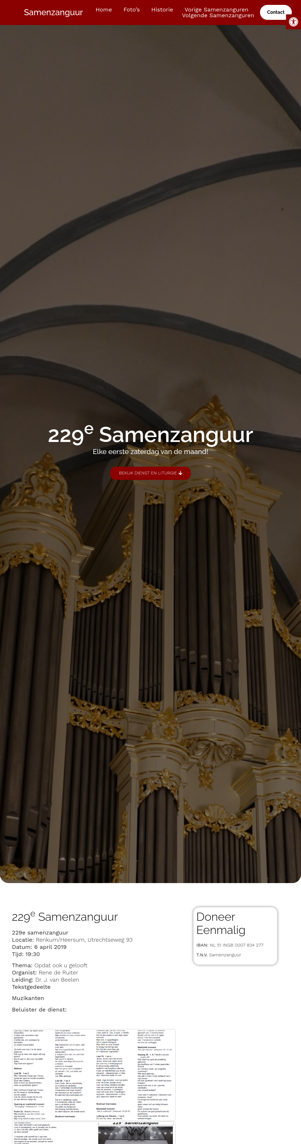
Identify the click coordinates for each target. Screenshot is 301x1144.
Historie (162, 9)
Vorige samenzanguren (216, 9)
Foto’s (131, 9)
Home (104, 9)
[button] (293, 21)
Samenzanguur (53, 12)
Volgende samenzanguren (218, 15)
